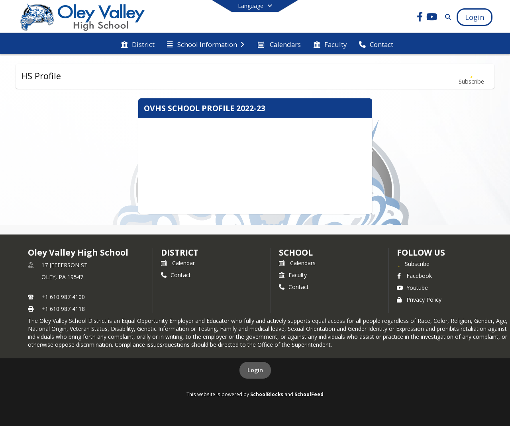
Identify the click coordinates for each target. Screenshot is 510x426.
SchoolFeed (309, 394)
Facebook (414, 275)
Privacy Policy (419, 299)
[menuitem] (138, 43)
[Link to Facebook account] (420, 18)
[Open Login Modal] (474, 17)
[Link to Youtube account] (432, 18)
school (296, 252)
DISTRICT (179, 252)
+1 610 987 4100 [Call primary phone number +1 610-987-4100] (63, 297)
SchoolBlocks (266, 394)
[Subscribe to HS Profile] (471, 76)
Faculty (293, 275)
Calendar (178, 263)
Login (255, 370)
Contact (176, 275)
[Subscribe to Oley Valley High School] (413, 263)
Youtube (412, 287)
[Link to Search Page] (446, 17)
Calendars (297, 263)
